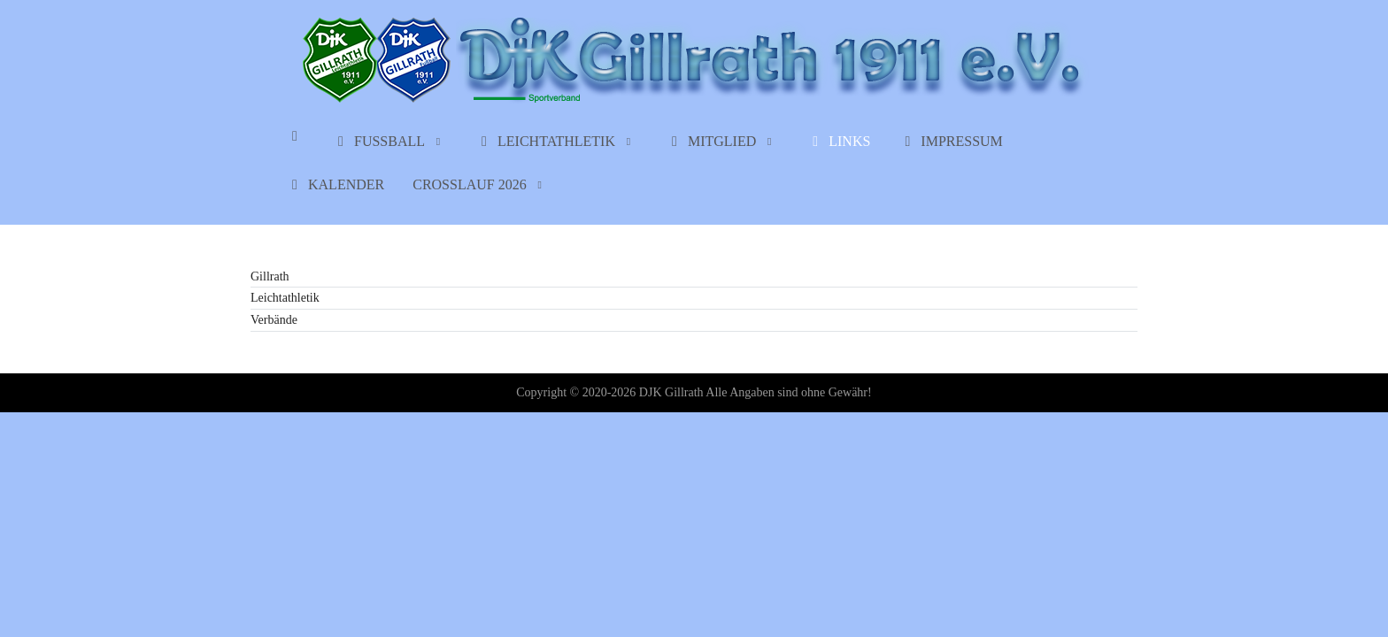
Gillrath (270, 276)
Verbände (274, 319)
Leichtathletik (285, 297)
